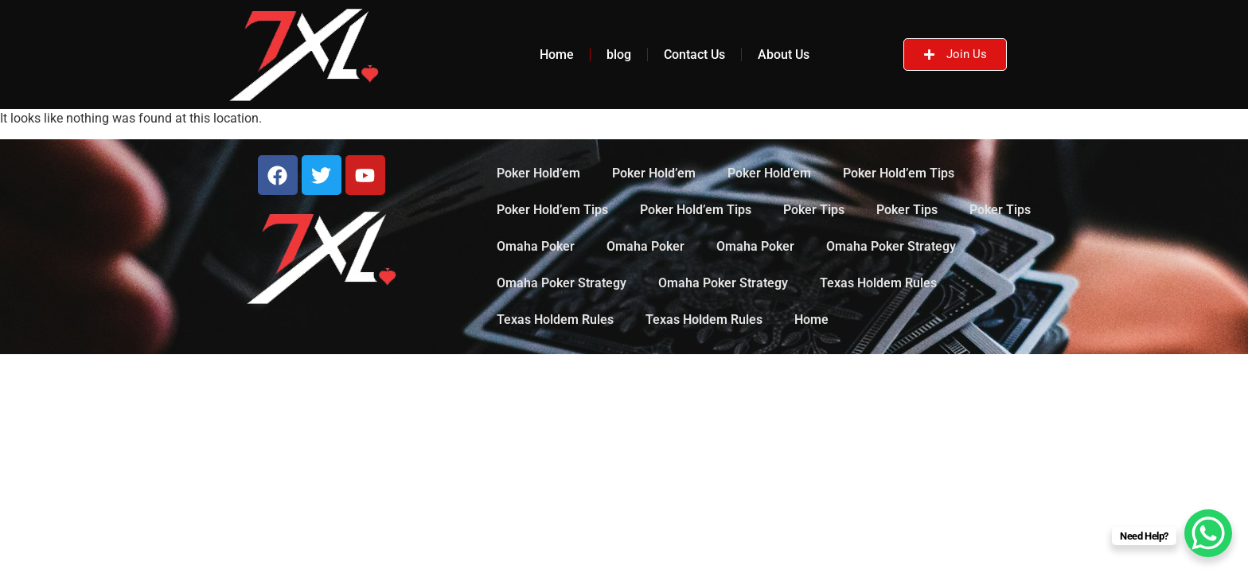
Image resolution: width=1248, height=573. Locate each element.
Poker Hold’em (538, 173)
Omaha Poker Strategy (891, 246)
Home (557, 54)
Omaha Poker (536, 246)
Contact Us (694, 54)
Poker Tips (813, 209)
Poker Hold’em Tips (898, 173)
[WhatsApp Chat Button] (1208, 533)
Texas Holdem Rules (878, 282)
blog (618, 54)
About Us (783, 54)
